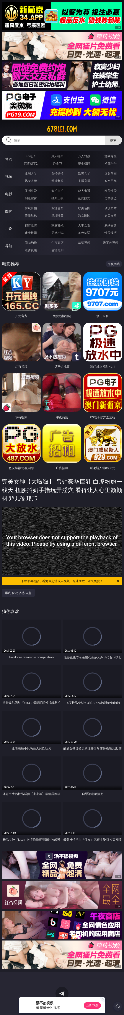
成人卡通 (84, 191)
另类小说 (57, 233)
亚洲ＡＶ (31, 173)
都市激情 (31, 225)
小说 (8, 228)
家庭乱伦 (57, 225)
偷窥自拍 (31, 208)
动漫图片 (110, 208)
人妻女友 (84, 225)
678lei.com (62, 129)
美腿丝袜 (31, 215)
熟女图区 (84, 215)
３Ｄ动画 (110, 173)
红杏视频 (31, 250)
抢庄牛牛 (110, 163)
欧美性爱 (110, 191)
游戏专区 (110, 156)
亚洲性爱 (31, 191)
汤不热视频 (110, 243)
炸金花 (57, 163)
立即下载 (92, 1005)
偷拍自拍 (57, 191)
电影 (8, 193)
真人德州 (57, 156)
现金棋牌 (84, 163)
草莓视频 (84, 243)
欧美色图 (84, 208)
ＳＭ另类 (110, 181)
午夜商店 (57, 243)
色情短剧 (57, 250)
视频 (8, 176)
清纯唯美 (57, 215)
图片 (8, 211)
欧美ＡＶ (84, 173)
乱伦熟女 (84, 198)
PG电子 (31, 156)
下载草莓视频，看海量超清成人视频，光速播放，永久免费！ (70, 581)
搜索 (113, 140)
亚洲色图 (57, 208)
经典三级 (57, 198)
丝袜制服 (57, 181)
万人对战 (84, 156)
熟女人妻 (31, 181)
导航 (8, 245)
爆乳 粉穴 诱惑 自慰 (18, 593)
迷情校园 (31, 233)
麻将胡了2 (31, 163)
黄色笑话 (84, 233)
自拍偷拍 (57, 173)
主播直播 (84, 181)
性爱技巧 (110, 233)
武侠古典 (110, 225)
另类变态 (110, 198)
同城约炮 (31, 243)
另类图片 (110, 215)
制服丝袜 (31, 198)
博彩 (8, 159)
